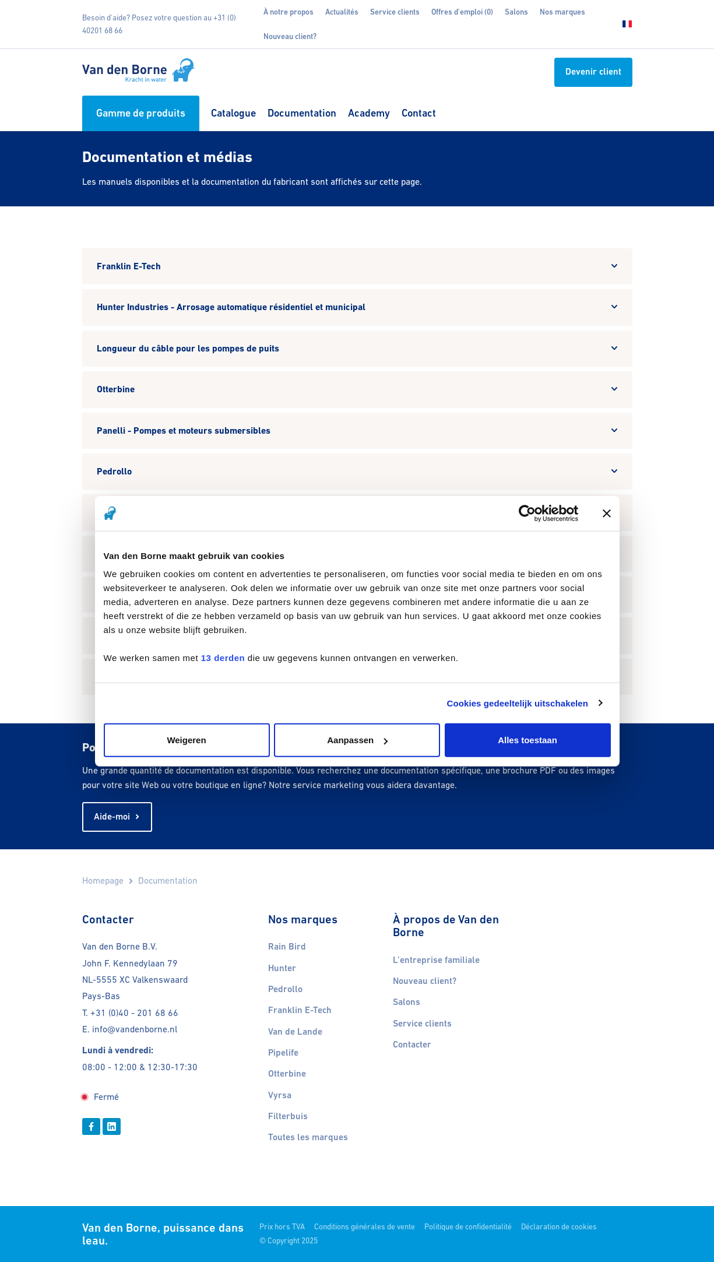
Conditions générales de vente (364, 1226)
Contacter (412, 1044)
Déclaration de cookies (559, 1226)
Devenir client (593, 71)
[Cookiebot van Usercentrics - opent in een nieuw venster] (527, 513)
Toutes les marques (308, 1137)
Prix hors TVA (282, 1226)
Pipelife (283, 1052)
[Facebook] (91, 1126)
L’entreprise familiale (436, 960)
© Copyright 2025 (288, 1240)
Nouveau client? (289, 36)
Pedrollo (285, 989)
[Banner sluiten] (607, 513)
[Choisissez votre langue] (623, 24)
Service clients (395, 12)
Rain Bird (287, 946)
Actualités (341, 12)
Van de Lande (295, 1032)
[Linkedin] (112, 1126)
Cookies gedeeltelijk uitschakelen (518, 703)
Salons (516, 12)
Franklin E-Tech (300, 1010)
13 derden (223, 658)
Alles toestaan (527, 740)
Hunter (282, 968)
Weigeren (186, 740)
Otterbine (287, 1073)
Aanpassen (357, 740)
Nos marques (562, 12)
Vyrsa (279, 1095)
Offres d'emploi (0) (462, 12)
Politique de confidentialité (468, 1226)
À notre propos (288, 12)
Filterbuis (288, 1116)
